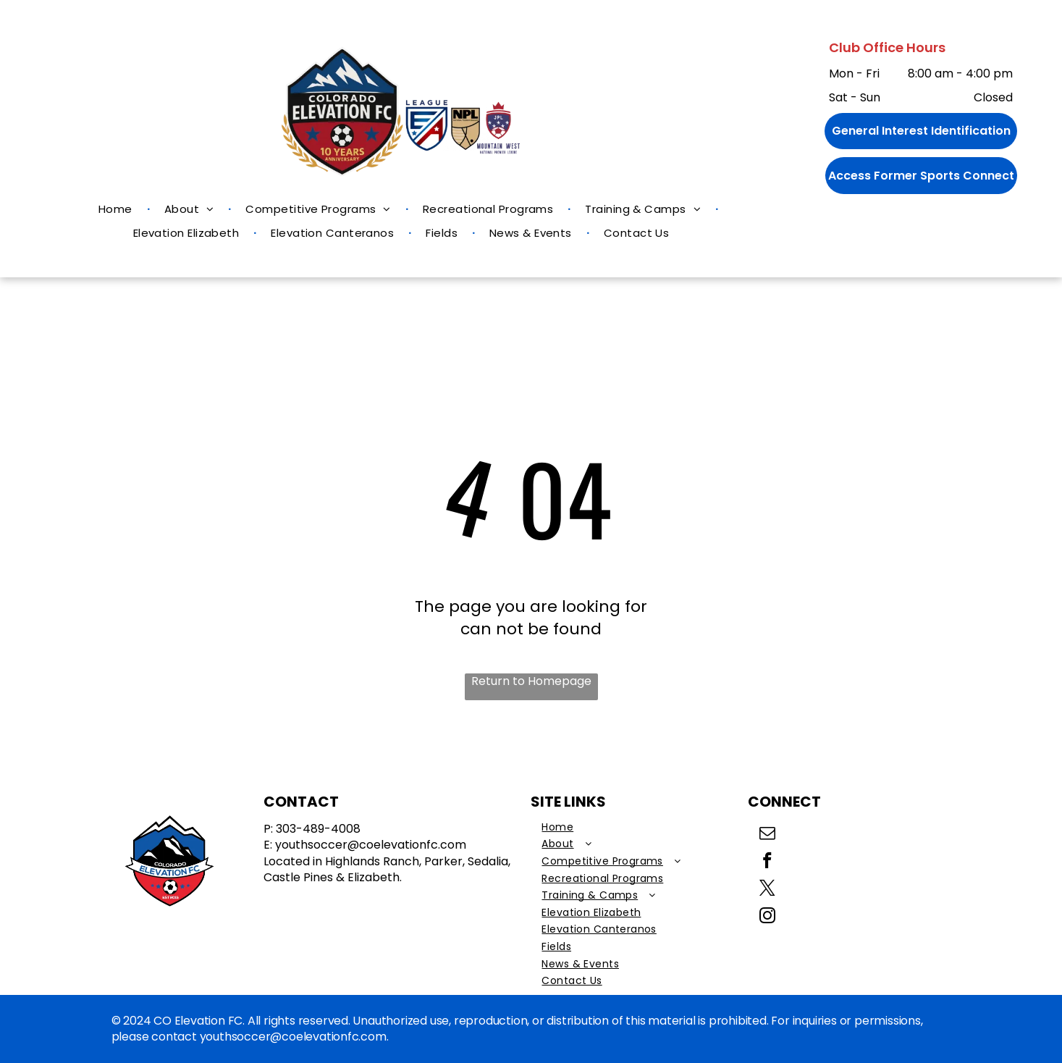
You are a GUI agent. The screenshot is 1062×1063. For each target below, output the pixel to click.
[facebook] (767, 862)
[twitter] (767, 890)
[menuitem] (117, 209)
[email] (767, 835)
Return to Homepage (531, 681)
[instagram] (767, 917)
